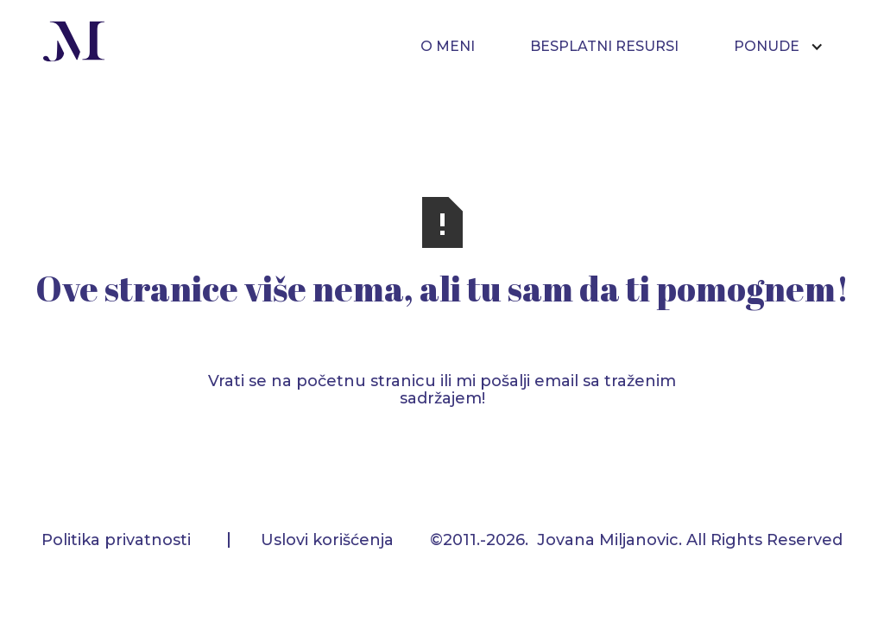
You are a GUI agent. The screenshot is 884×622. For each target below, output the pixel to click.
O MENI (447, 46)
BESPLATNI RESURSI (604, 46)
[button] (787, 47)
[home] (74, 44)
